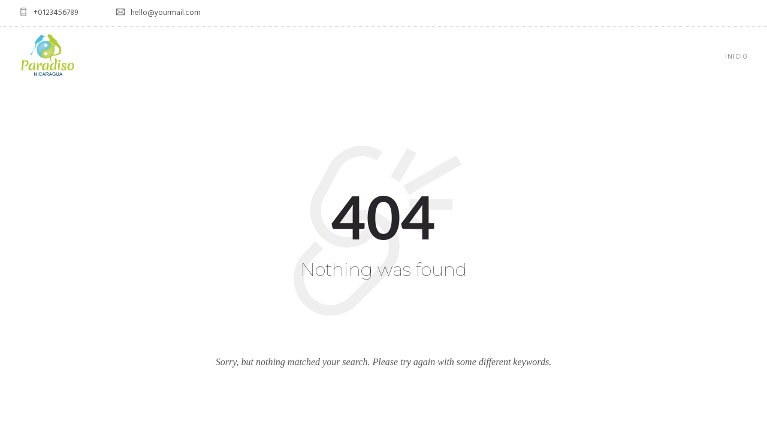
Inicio (736, 56)
